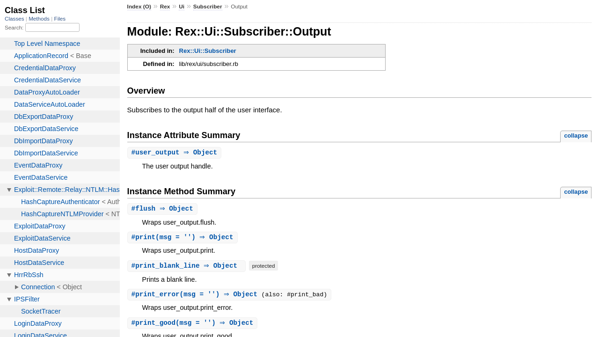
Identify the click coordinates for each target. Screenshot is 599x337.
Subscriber (207, 6)
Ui (181, 6)
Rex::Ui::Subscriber (207, 50)
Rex (165, 6)
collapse (576, 135)
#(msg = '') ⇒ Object (183, 238)
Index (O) (139, 6)
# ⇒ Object (175, 152)
